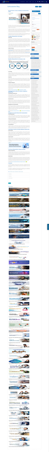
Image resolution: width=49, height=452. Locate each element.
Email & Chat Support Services (35, 112)
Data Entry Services (34, 104)
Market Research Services (35, 108)
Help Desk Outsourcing (34, 98)
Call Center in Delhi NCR (35, 87)
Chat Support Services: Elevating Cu (36, 66)
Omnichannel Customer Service (35, 118)
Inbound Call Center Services (35, 94)
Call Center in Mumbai (34, 90)
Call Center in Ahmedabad (35, 84)
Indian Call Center (21, 171)
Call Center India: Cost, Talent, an (36, 59)
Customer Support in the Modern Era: (36, 62)
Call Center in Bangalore (35, 91)
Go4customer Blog (13, 6)
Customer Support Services (35, 111)
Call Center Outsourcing (34, 80)
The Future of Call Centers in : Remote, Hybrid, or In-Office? (18, 89)
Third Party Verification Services (35, 105)
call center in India (27, 52)
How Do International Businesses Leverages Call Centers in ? (19, 161)
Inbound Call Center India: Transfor (36, 63)
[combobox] (33, 24)
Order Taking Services (34, 101)
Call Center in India (12, 171)
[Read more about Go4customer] (5, 1)
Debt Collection (34, 121)
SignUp (40, 6)
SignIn (36, 6)
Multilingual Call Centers (35, 115)
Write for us (34, 11)
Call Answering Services (34, 97)
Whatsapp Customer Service (35, 119)
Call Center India (16, 171)
